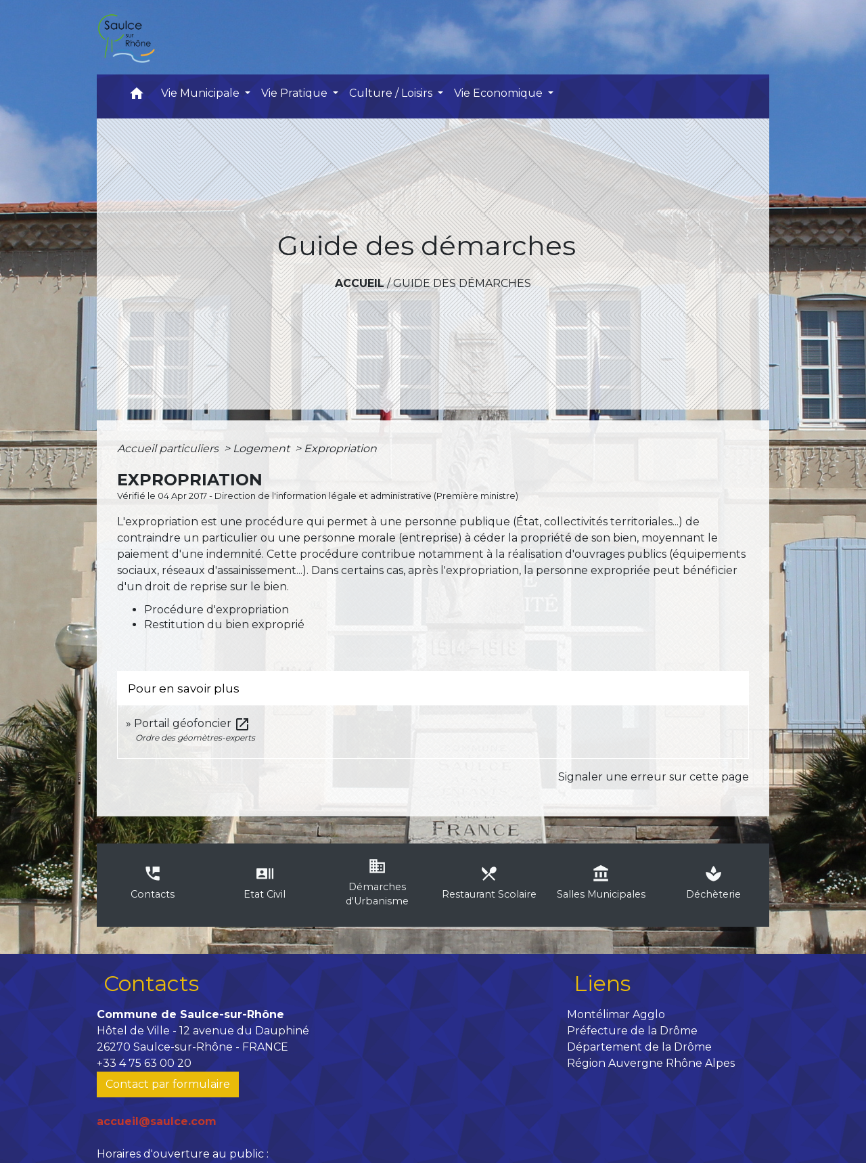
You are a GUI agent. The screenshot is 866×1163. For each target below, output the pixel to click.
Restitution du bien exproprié (224, 624)
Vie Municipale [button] (201, 93)
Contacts (151, 983)
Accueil (359, 283)
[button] (137, 96)
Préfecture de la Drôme (632, 1030)
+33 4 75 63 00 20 (144, 1063)
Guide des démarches (462, 283)
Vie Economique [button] (499, 93)
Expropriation (340, 448)
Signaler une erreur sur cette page (653, 776)
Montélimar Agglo (616, 1014)
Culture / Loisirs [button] (392, 93)
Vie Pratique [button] (295, 93)
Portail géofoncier (192, 723)
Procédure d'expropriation (216, 609)
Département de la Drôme (639, 1046)
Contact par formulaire (168, 1084)
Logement (262, 448)
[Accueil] (126, 37)
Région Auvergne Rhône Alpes (651, 1063)
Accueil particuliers (169, 448)
